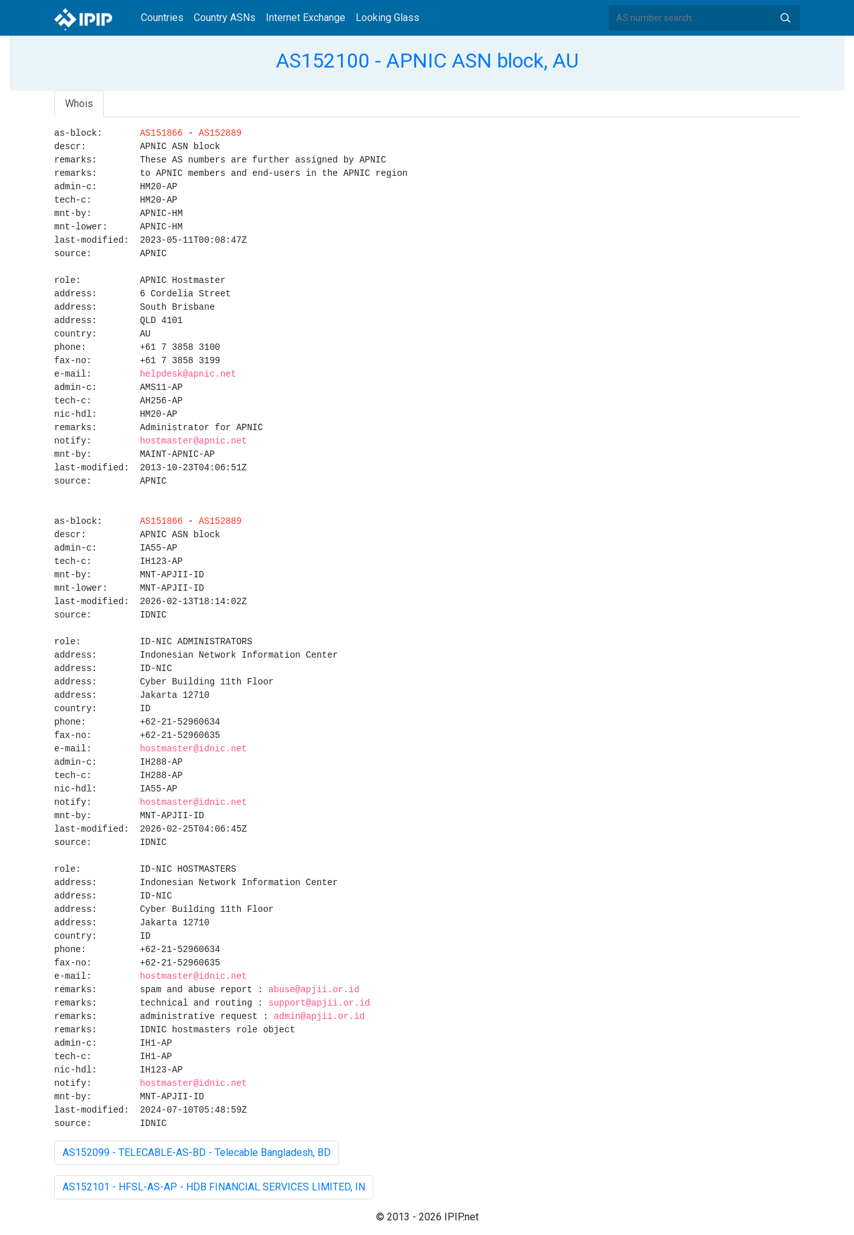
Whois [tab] (79, 104)
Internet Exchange (305, 17)
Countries (162, 17)
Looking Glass (387, 17)
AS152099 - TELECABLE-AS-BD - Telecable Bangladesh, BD (196, 1152)
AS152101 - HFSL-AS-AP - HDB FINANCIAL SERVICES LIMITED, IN (213, 1187)
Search (785, 18)
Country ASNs (225, 17)
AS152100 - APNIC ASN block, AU (427, 60)
